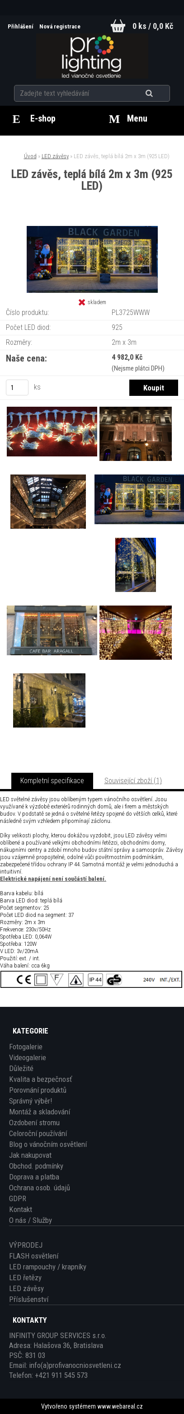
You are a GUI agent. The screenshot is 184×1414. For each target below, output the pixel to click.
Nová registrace (59, 26)
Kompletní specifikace (52, 780)
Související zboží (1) (133, 780)
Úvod (30, 156)
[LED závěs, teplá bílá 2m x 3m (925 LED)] (92, 229)
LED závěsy (55, 156)
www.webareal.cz (120, 1406)
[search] (160, 93)
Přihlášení (21, 26)
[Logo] (92, 56)
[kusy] (17, 387)
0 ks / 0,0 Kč (152, 26)
